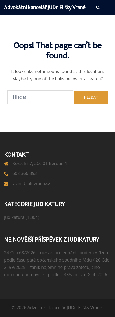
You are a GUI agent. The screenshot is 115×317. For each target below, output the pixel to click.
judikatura (14, 217)
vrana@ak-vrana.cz (31, 183)
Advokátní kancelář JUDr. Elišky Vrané (45, 7)
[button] (98, 7)
